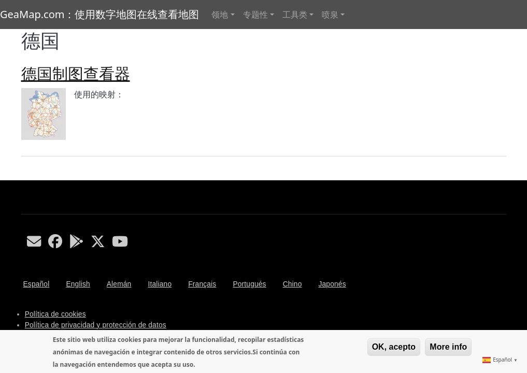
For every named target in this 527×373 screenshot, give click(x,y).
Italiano (160, 284)
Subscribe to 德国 (25, 176)
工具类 (294, 14)
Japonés (332, 284)
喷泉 (330, 14)
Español (36, 284)
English (78, 284)
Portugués (249, 284)
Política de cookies (55, 314)
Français (202, 284)
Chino (292, 284)
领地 (219, 14)
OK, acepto (394, 346)
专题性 (255, 14)
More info (448, 346)
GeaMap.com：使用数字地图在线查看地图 (99, 14)
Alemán (119, 284)
